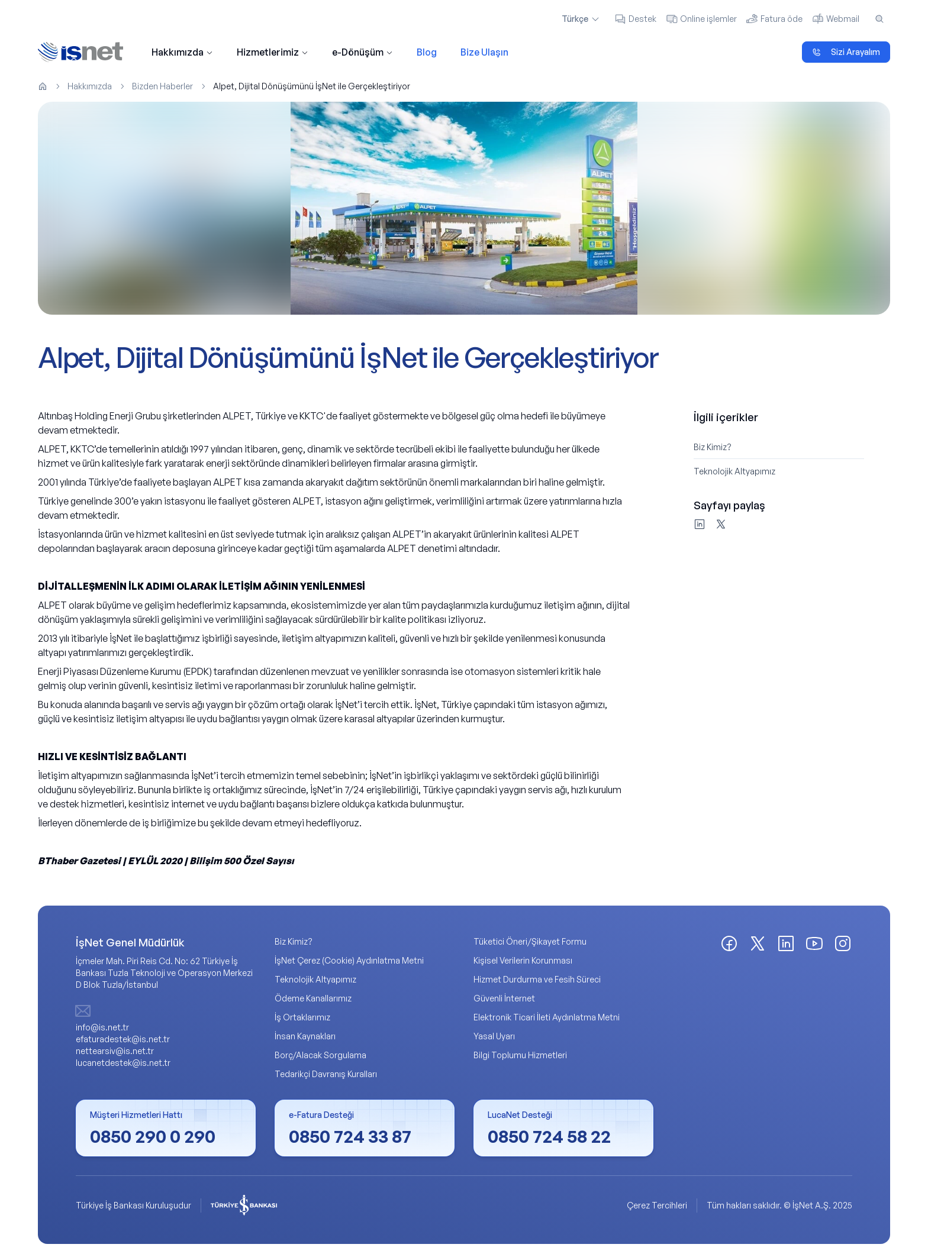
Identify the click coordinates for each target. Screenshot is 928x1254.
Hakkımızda (182, 52)
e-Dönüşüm (362, 52)
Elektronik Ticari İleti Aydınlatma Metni (546, 1018)
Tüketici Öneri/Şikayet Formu (530, 942)
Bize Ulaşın (484, 52)
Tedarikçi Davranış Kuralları (326, 1074)
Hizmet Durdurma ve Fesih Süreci (537, 980)
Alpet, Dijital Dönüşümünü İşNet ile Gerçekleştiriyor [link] (311, 86)
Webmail (835, 19)
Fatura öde (774, 19)
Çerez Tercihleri (657, 1206)
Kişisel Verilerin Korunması (522, 961)
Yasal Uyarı (494, 1037)
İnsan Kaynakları (305, 1037)
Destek (635, 19)
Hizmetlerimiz (272, 52)
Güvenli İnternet (504, 999)
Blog (427, 52)
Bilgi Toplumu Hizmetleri (520, 1056)
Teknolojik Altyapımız (734, 472)
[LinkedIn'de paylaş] (699, 525)
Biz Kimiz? (713, 447)
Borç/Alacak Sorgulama (320, 1056)
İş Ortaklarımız (302, 1018)
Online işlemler (701, 19)
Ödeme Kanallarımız (313, 999)
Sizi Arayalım (846, 52)
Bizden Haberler (162, 86)
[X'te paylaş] (721, 525)
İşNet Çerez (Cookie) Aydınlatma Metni (349, 961)
